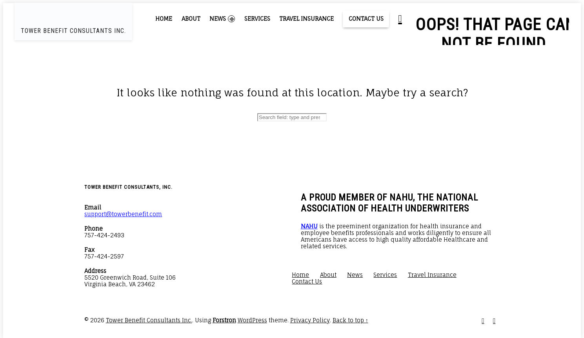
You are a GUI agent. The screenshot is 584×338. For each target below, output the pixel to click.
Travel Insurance (306, 18)
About (191, 18)
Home (163, 18)
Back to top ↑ (350, 320)
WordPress (252, 320)
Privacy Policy (310, 320)
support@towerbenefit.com (123, 214)
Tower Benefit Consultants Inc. (149, 320)
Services (257, 18)
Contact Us (366, 18)
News (222, 18)
